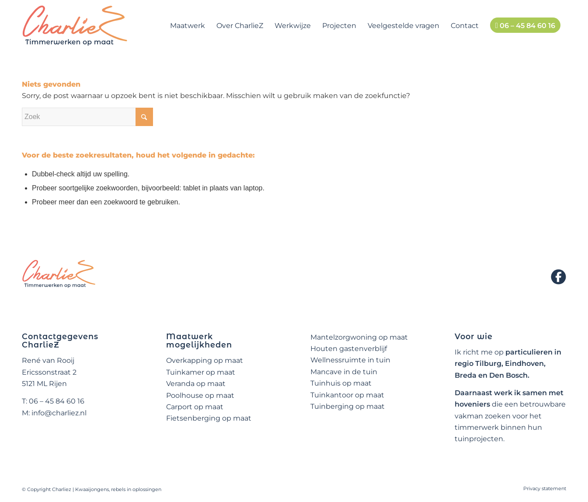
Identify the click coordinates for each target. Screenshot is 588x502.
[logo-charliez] (75, 26)
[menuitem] (187, 26)
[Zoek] (87, 117)
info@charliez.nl (59, 413)
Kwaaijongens (92, 489)
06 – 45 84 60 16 (56, 401)
